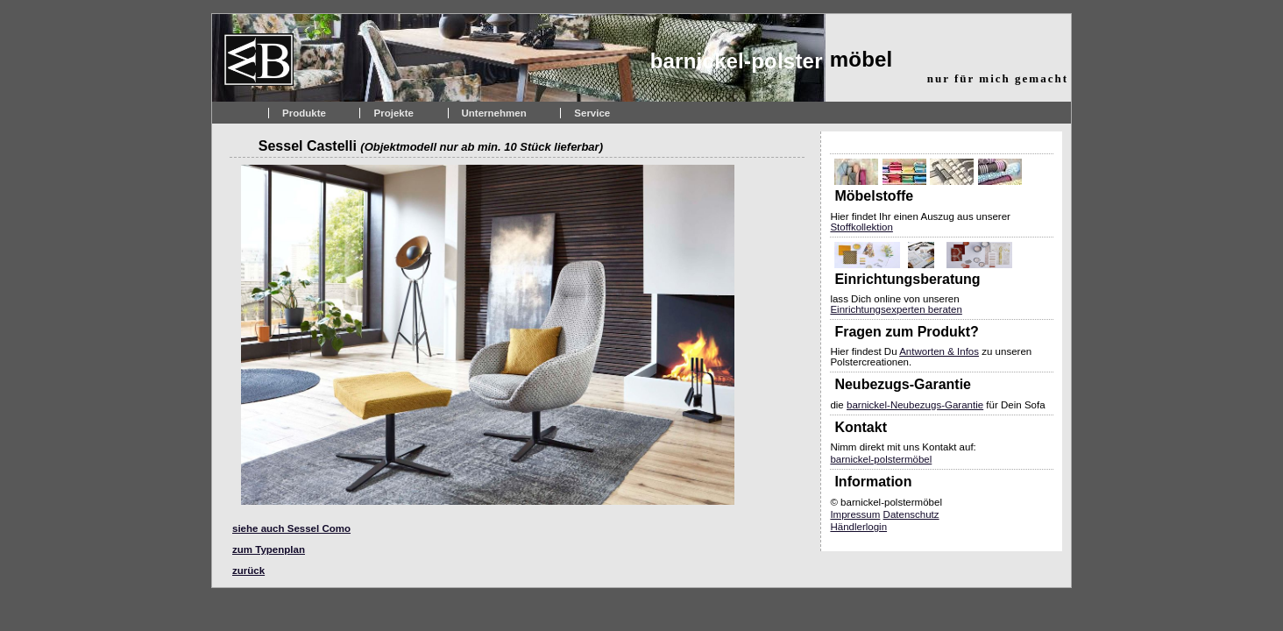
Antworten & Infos (939, 351)
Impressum (855, 514)
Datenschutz (911, 514)
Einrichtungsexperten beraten (895, 309)
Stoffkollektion (861, 227)
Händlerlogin (858, 526)
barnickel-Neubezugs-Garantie (915, 405)
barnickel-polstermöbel (881, 459)
